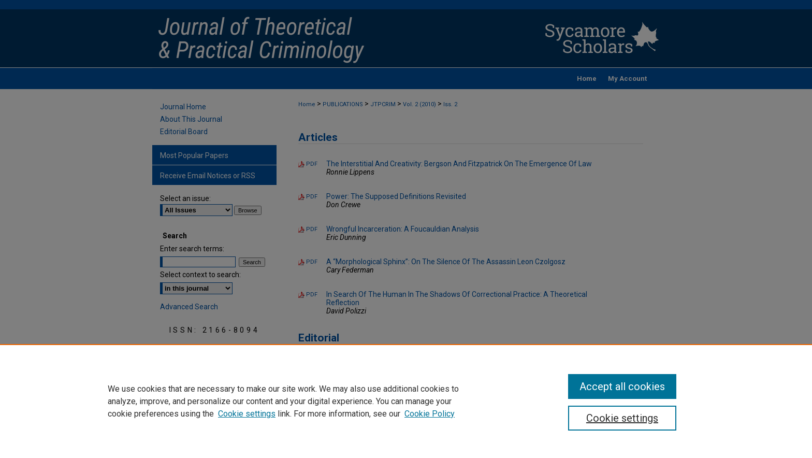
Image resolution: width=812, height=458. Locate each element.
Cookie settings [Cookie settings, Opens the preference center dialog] (622, 418)
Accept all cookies (622, 386)
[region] (406, 401)
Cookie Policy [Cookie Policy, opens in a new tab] (429, 414)
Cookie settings (247, 414)
